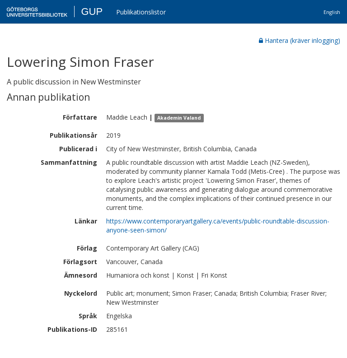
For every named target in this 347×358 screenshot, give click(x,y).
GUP (92, 11)
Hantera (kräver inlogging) (299, 40)
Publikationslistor (141, 12)
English (332, 12)
